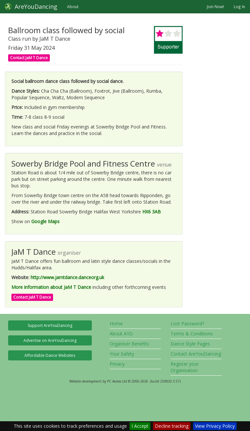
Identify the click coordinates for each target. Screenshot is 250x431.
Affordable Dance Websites (49, 355)
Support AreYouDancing (50, 325)
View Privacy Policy (215, 426)
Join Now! (215, 6)
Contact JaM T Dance (29, 58)
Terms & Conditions (192, 333)
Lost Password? (187, 323)
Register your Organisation (185, 367)
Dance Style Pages (190, 344)
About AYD (121, 333)
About (72, 6)
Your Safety (122, 354)
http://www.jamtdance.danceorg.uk (67, 277)
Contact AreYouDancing (196, 354)
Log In (239, 6)
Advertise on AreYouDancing (49, 340)
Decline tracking (171, 426)
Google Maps (45, 221)
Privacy (117, 364)
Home (116, 323)
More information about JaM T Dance (51, 287)
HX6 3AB (151, 212)
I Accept (140, 426)
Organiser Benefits (129, 344)
